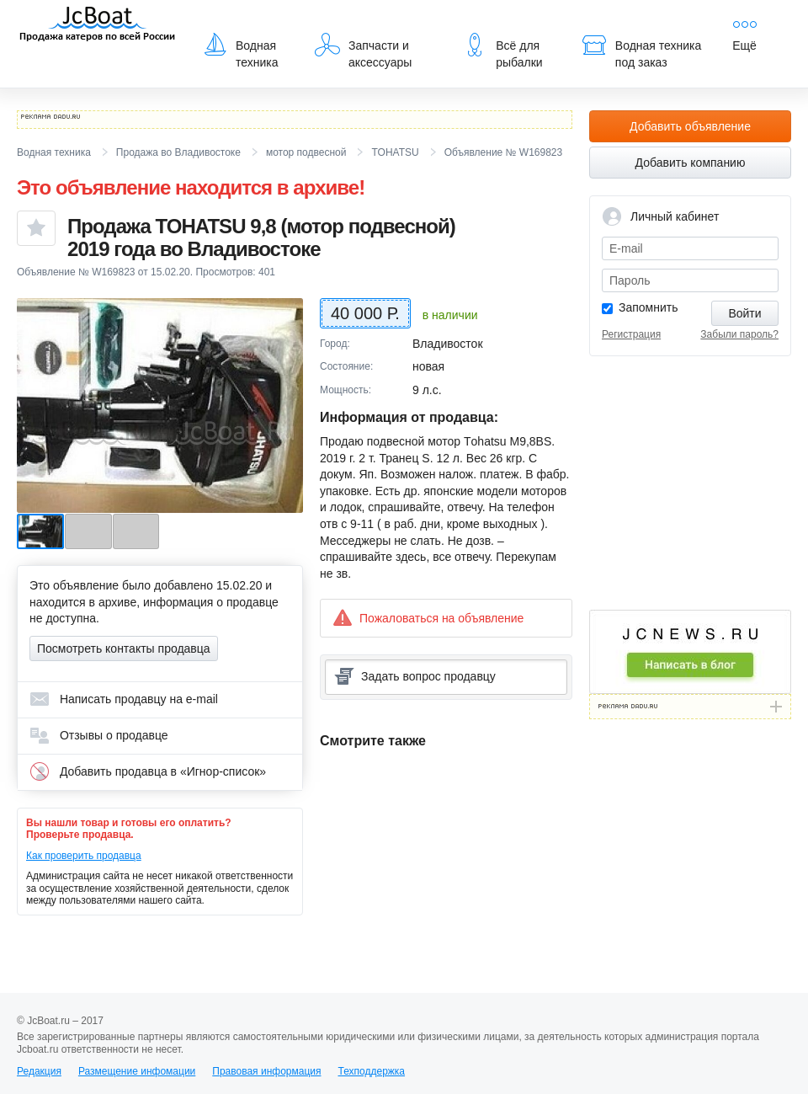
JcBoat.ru (97, 25)
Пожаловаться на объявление (428, 617)
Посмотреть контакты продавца (123, 648)
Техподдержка (371, 1071)
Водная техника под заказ (641, 50)
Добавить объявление (690, 126)
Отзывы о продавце (98, 735)
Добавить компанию (690, 162)
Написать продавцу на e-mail (123, 699)
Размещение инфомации (136, 1071)
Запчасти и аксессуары (363, 50)
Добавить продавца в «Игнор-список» (147, 771)
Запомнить (648, 307)
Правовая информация (266, 1071)
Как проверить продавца (83, 856)
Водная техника (240, 50)
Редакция (39, 1071)
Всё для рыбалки (502, 50)
